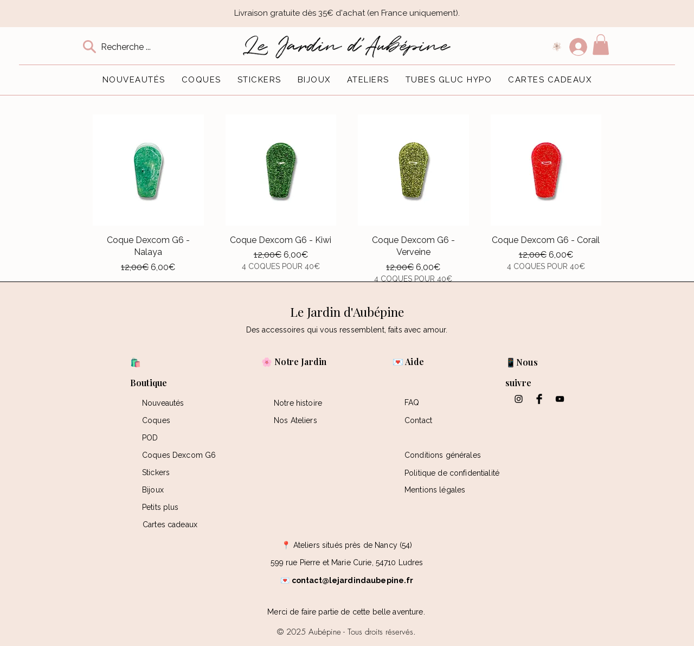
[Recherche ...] (134, 46)
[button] (600, 44)
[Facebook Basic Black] (539, 399)
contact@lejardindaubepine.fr (353, 580)
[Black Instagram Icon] (518, 399)
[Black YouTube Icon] (560, 399)
